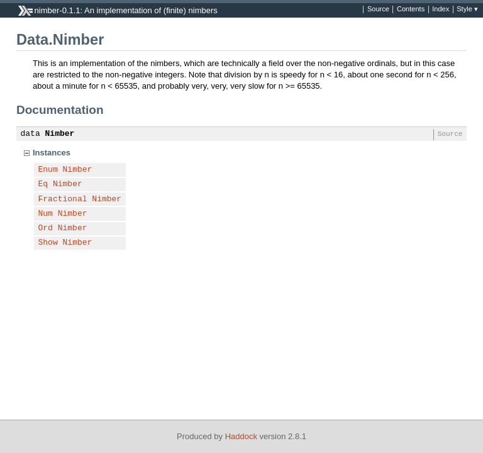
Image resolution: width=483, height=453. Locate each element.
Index (440, 9)
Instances (51, 152)
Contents (411, 9)
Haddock (241, 436)
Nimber (60, 134)
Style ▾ (467, 9)
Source (378, 9)
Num (45, 214)
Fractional (62, 199)
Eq (43, 184)
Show (48, 243)
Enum (48, 170)
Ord (45, 228)
